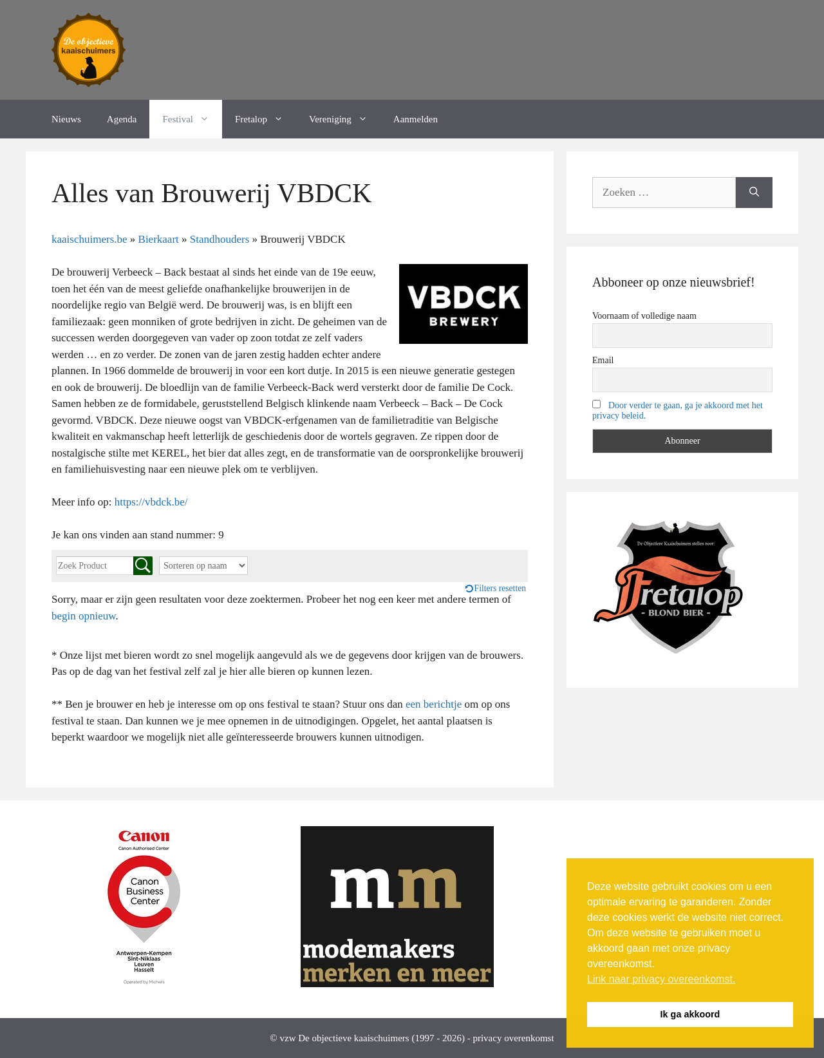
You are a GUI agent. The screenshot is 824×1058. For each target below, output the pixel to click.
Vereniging (344, 119)
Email (602, 360)
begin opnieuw (83, 616)
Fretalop (265, 119)
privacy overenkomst (513, 1038)
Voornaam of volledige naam (644, 316)
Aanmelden (415, 119)
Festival (192, 119)
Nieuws (66, 119)
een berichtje (434, 704)
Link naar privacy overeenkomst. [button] (661, 979)
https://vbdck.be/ (151, 502)
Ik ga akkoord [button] (690, 1014)
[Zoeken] (754, 192)
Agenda (122, 119)
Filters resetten (500, 588)
